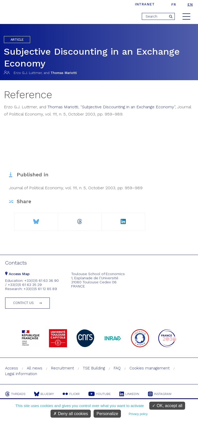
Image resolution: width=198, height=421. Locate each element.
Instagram (159, 394)
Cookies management (149, 368)
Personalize (107, 413)
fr (173, 4)
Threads (15, 394)
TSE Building (94, 368)
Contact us (23, 303)
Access (11, 368)
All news (34, 368)
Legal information (21, 374)
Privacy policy (138, 414)
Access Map (17, 274)
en (190, 4)
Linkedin (129, 394)
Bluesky (44, 394)
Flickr (71, 394)
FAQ (117, 368)
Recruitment (62, 368)
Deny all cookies (70, 413)
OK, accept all (167, 405)
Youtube (99, 394)
